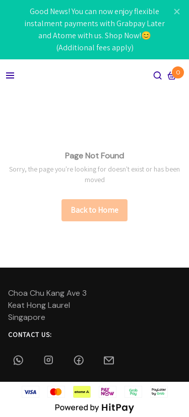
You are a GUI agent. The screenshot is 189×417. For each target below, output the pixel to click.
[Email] (110, 360)
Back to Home (94, 210)
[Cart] (172, 75)
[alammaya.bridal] (49, 360)
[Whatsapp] (19, 360)
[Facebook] (80, 360)
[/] (94, 210)
